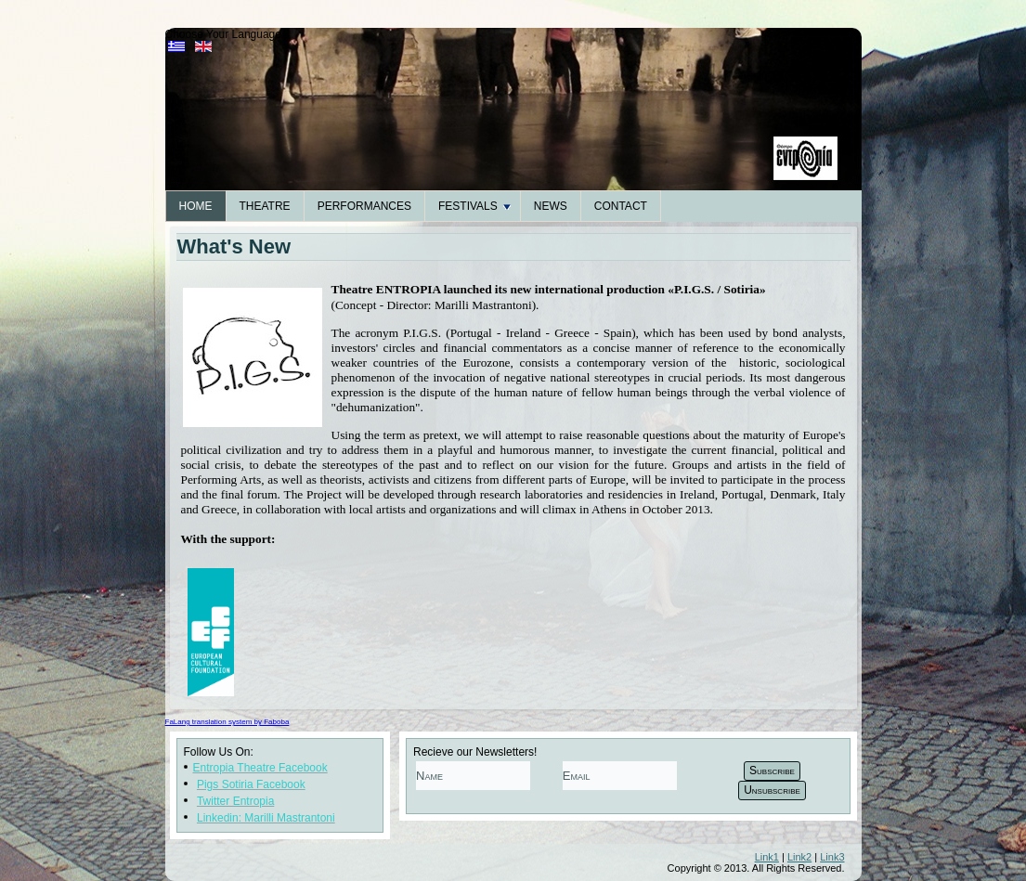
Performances (364, 206)
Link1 (767, 856)
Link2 (799, 856)
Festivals (474, 206)
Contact (620, 206)
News (550, 206)
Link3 (832, 856)
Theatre (265, 206)
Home (196, 206)
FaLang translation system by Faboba (227, 722)
